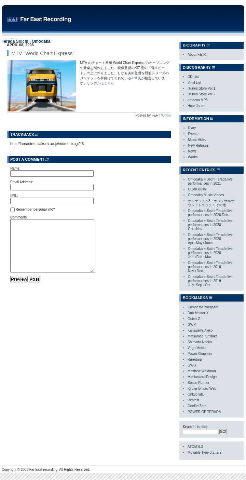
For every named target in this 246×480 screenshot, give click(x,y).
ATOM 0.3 (195, 447)
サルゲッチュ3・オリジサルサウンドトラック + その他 (211, 203)
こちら (109, 83)
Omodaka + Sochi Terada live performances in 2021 (210, 181)
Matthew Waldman (202, 371)
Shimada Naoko (200, 342)
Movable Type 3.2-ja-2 (204, 452)
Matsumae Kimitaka (203, 336)
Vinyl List (194, 82)
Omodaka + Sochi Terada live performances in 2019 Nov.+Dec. (210, 267)
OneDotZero (197, 406)
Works (166, 115)
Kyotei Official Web (202, 388)
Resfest (193, 400)
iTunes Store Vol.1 (201, 88)
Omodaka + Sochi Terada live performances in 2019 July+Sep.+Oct (210, 281)
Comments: (19, 217)
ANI (134, 78)
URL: (14, 196)
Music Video (197, 140)
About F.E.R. (197, 54)
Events (193, 134)
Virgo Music (196, 348)
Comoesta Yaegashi (203, 307)
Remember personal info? (32, 210)
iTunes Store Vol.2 (201, 94)
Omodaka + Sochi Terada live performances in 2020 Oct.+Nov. (210, 225)
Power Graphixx (200, 354)
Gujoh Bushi (197, 189)
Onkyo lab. (196, 394)
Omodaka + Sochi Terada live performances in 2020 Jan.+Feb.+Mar (210, 253)
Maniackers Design (202, 377)
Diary (192, 128)
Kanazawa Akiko (200, 330)
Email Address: (21, 182)
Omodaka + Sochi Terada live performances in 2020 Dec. (210, 213)
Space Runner (198, 383)
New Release (198, 145)
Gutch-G (194, 319)
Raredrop (195, 359)
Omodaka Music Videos (206, 195)
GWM (192, 324)
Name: (15, 168)
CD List (193, 77)
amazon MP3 (198, 100)
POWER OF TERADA (204, 412)
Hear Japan (196, 106)
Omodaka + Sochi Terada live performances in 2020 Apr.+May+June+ (210, 239)
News (192, 151)
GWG (192, 365)
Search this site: (195, 427)
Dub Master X (198, 313)
